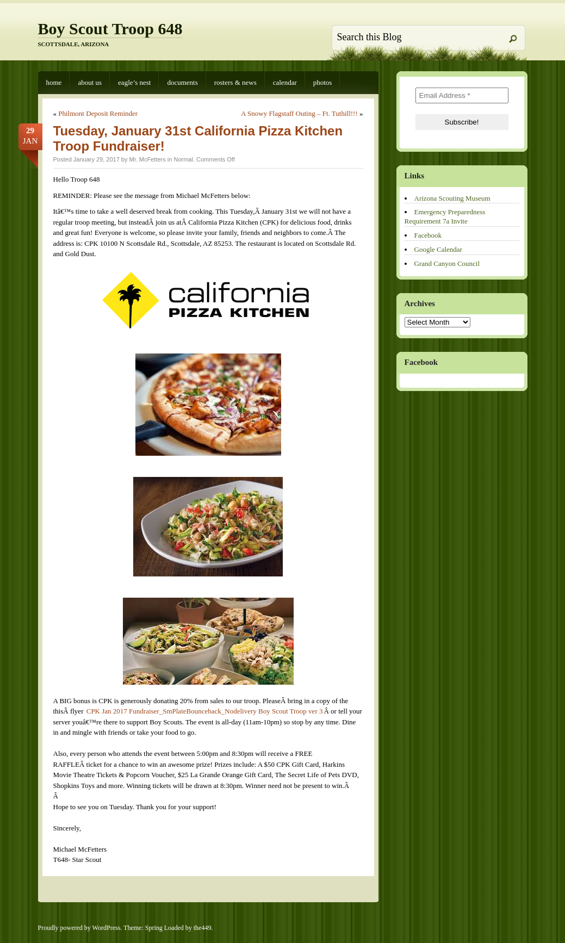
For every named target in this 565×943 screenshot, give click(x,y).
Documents (182, 82)
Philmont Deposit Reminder (98, 113)
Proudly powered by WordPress (79, 928)
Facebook (428, 235)
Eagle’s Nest (134, 82)
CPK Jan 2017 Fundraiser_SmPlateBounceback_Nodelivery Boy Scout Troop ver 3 (204, 711)
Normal (183, 159)
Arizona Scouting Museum (452, 198)
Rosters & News (235, 82)
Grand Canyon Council (447, 263)
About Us (90, 82)
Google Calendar (438, 249)
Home (54, 82)
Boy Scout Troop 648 (110, 29)
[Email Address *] (461, 95)
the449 (203, 928)
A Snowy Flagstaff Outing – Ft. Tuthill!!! (299, 113)
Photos (322, 82)
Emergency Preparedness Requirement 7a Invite (445, 216)
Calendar (285, 82)
